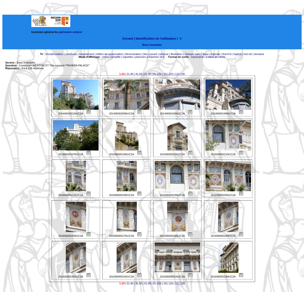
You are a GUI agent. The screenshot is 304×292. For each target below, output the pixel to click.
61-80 (147, 74)
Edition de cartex (215, 56)
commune (71, 54)
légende (215, 54)
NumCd (226, 54)
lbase (206, 54)
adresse (163, 54)
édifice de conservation (109, 54)
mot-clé (247, 54)
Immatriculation (54, 54)
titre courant (150, 54)
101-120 (168, 74)
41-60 (138, 74)
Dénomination (133, 54)
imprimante (197, 56)
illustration (176, 54)
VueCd (237, 54)
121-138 (180, 74)
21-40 (130, 74)
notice (105, 56)
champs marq (192, 54)
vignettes (128, 56)
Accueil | (128, 38)
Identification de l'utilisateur (156, 38)
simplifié (116, 56)
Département (86, 54)
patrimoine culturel (70, 32)
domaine (259, 54)
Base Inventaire (152, 44)
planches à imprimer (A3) (150, 56)
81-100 (157, 74)
